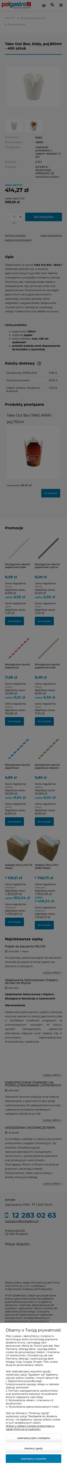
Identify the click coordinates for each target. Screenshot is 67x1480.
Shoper (37, 1361)
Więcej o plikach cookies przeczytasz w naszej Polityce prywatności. (30, 1427)
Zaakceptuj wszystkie (33, 1458)
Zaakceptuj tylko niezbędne (33, 1438)
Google (27, 1361)
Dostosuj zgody (33, 1448)
